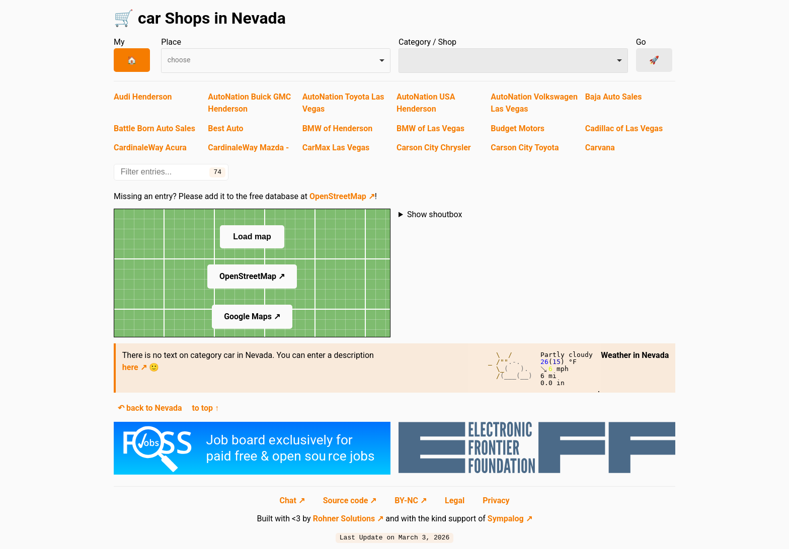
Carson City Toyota (525, 147)
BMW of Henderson (337, 128)
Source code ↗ (350, 500)
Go (641, 42)
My (119, 42)
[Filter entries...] (171, 172)
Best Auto (225, 128)
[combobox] (275, 60)
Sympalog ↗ (510, 518)
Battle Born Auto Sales (154, 128)
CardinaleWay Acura (150, 147)
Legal (455, 500)
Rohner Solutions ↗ (348, 518)
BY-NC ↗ (412, 500)
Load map (252, 236)
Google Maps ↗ (252, 316)
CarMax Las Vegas (336, 147)
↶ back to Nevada (150, 408)
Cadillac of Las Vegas (624, 128)
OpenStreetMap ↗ (342, 196)
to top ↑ (205, 408)
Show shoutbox (434, 214)
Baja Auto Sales (613, 97)
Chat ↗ (292, 500)
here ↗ (134, 367)
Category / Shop (427, 42)
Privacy (496, 500)
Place (171, 42)
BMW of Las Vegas (430, 128)
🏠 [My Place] (132, 60)
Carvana (600, 147)
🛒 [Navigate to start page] (124, 18)
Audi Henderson (143, 97)
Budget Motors (517, 128)
